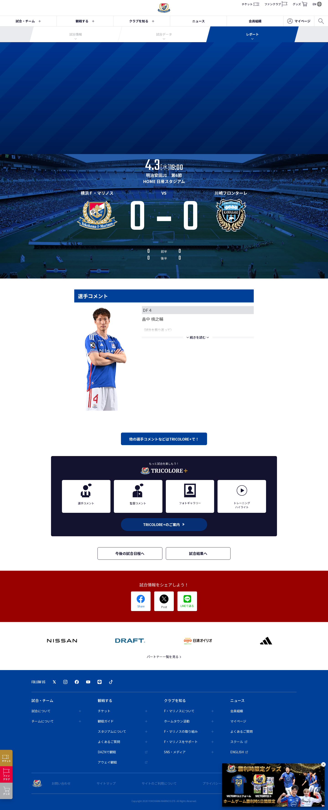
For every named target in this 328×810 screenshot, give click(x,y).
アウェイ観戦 (122, 762)
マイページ (298, 21)
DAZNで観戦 (122, 752)
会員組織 (255, 21)
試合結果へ (198, 553)
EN (317, 4)
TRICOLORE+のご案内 (164, 524)
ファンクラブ (275, 4)
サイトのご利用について (159, 783)
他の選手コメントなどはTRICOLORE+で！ (164, 439)
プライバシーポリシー (218, 783)
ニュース (198, 21)
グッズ (300, 4)
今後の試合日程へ (129, 553)
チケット (250, 4)
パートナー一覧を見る (164, 656)
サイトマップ (106, 783)
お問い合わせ (61, 783)
